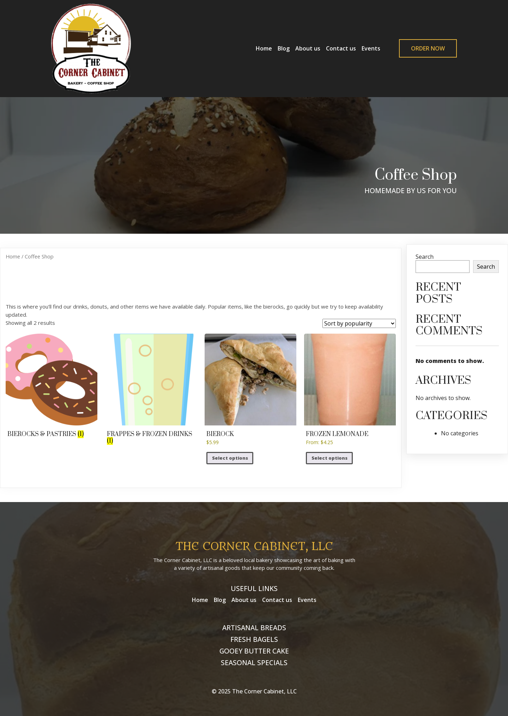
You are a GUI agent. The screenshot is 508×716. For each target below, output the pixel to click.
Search (425, 257)
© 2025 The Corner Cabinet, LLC (254, 691)
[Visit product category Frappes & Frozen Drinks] (151, 390)
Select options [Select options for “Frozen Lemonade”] (329, 458)
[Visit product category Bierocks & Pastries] (51, 386)
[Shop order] (359, 323)
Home (13, 256)
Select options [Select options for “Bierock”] (230, 458)
